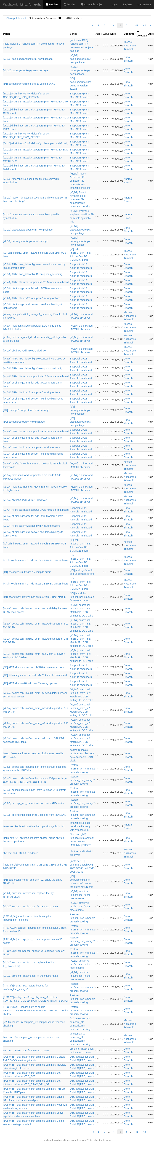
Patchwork (10, 4)
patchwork (48, 1140)
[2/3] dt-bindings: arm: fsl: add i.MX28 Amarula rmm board (35, 675)
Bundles (69, 4)
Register (127, 4)
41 (136, 25)
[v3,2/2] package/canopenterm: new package (28, 58)
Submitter (129, 33)
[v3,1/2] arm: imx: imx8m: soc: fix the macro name (80, 895)
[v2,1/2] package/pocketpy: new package (80, 230)
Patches (52, 4)
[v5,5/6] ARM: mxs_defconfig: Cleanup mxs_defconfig (32, 274)
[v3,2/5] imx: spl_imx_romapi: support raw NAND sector (33, 803)
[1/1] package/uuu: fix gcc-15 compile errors (27, 572)
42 (144, 25)
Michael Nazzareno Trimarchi (130, 46)
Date (113, 33)
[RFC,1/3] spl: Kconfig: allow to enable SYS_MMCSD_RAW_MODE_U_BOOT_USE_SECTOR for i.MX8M (35, 1010)
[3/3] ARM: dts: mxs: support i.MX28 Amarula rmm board (34, 667)
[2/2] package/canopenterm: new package (26, 410)
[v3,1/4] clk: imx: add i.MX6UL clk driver (25, 500)
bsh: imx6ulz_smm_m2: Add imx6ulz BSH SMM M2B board (35, 560)
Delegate (142, 35)
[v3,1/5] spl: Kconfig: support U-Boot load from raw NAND (34, 814)
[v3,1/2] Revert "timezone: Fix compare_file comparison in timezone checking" (80, 180)
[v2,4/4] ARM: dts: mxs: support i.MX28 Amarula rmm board (36, 509)
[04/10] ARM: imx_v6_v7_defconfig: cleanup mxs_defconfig (35, 143)
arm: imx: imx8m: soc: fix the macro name (26, 1050)
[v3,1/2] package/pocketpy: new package (80, 59)
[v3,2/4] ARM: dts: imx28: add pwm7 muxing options (31, 447)
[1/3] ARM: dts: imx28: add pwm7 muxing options (30, 683)
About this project (92, 4)
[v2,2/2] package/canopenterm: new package (28, 229)
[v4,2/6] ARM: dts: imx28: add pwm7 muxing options (31, 392)
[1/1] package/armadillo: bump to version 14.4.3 (29, 83)
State (151, 33)
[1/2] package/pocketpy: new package (80, 410)
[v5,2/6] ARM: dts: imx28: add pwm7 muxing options (31, 298)
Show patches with (16, 18)
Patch (6, 33)
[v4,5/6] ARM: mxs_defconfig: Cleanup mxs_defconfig (32, 368)
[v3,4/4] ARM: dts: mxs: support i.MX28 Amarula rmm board (36, 431)
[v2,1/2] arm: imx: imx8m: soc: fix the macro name (80, 964)
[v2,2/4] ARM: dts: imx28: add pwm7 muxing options (31, 525)
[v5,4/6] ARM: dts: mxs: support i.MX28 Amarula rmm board (36, 282)
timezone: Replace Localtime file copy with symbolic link (34, 826)
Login (114, 4)
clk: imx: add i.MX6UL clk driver (20, 853)
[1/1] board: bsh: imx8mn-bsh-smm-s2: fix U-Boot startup (34, 597)
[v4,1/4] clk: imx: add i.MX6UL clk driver (25, 350)
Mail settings (144, 4)
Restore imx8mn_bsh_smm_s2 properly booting (82, 769)
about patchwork (102, 1140)
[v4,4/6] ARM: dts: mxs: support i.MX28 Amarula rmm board (36, 376)
